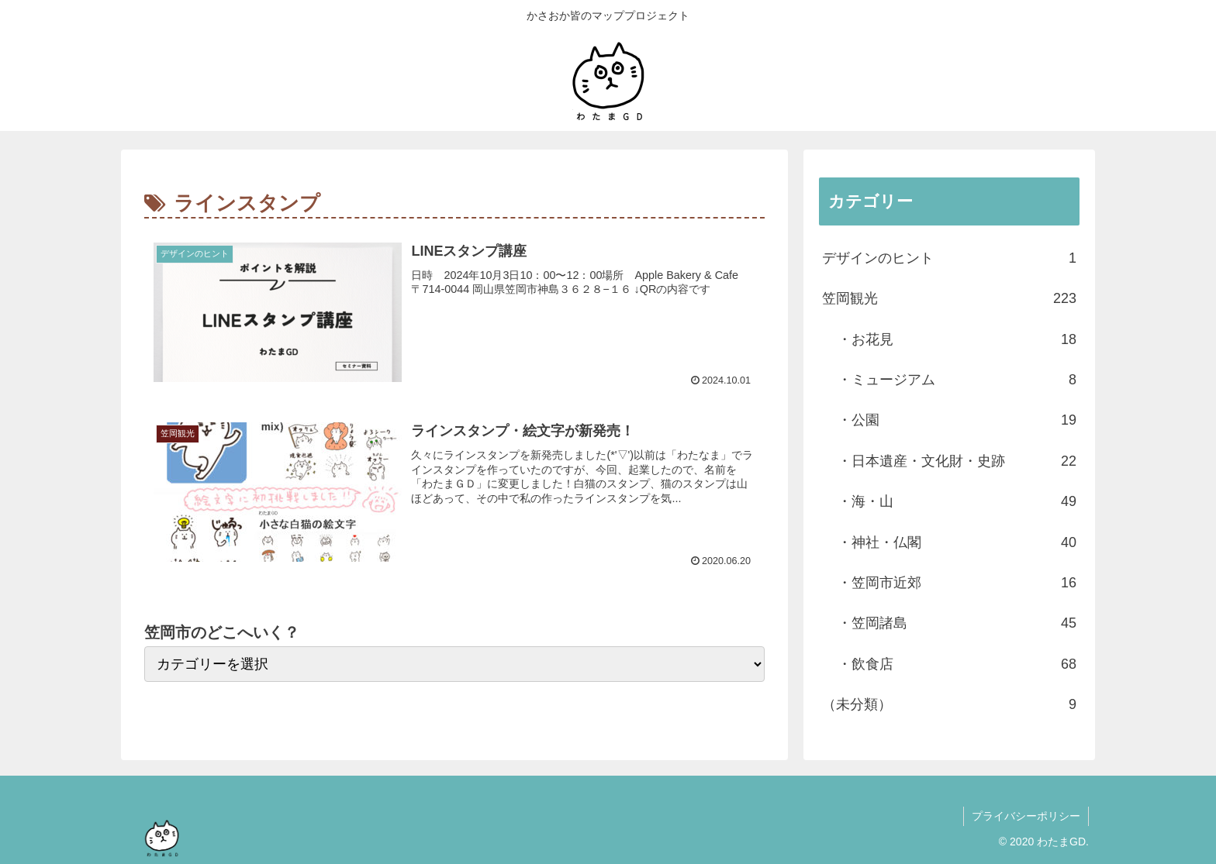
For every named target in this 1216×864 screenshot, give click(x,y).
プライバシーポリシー (1026, 816)
